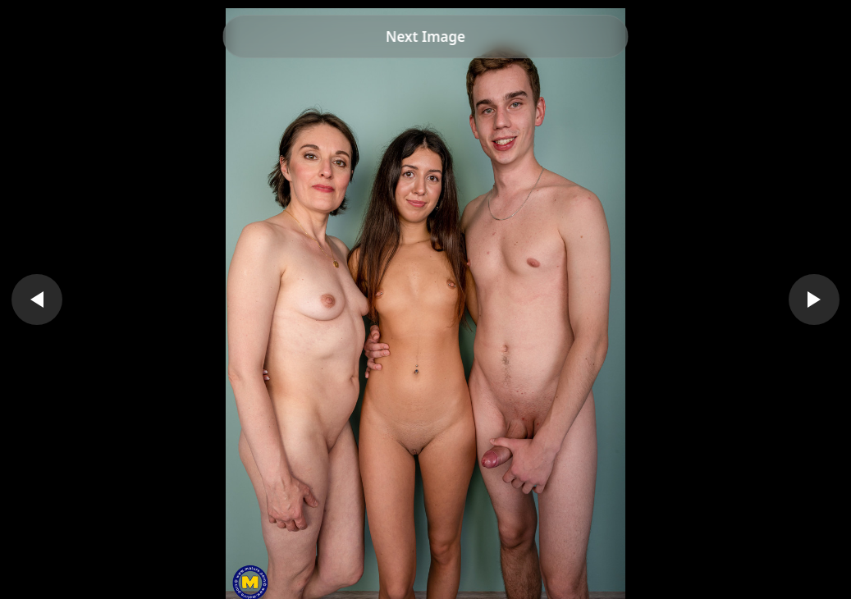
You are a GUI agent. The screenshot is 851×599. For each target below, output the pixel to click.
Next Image (425, 36)
